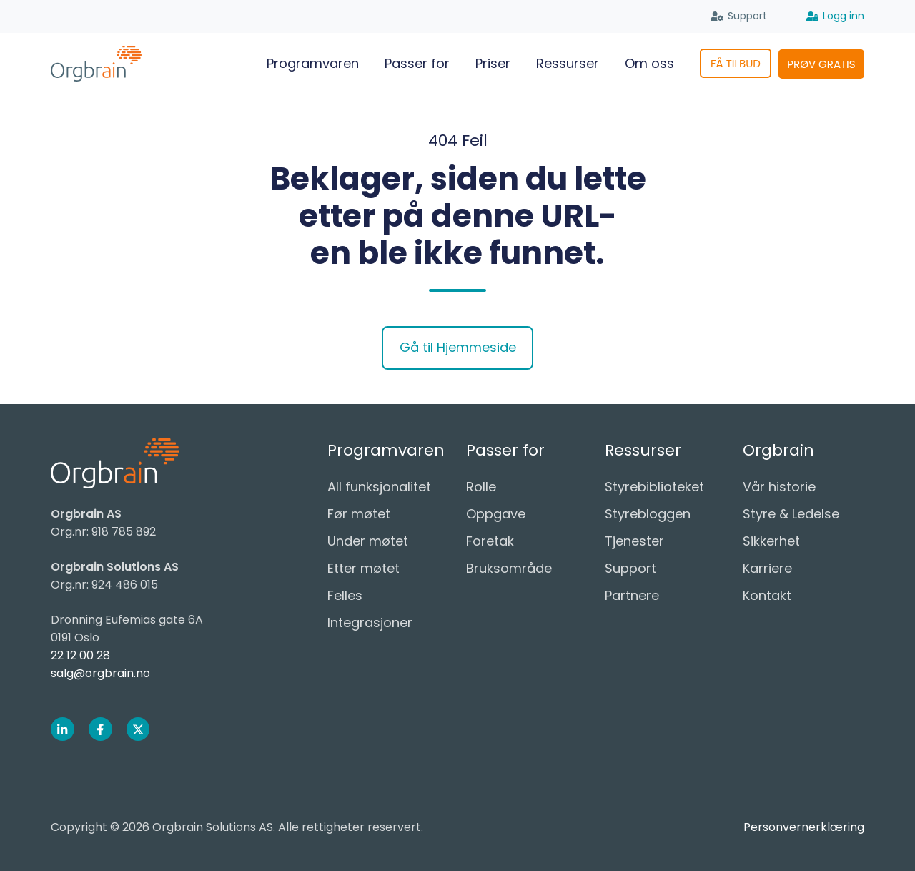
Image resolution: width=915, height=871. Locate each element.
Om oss (649, 63)
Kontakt (767, 595)
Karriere (767, 568)
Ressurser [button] (567, 63)
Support (739, 16)
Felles (344, 595)
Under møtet (367, 541)
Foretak (490, 541)
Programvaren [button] (313, 63)
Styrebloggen (648, 514)
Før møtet (358, 514)
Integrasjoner (369, 622)
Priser (492, 63)
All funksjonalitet (379, 487)
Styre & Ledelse (791, 514)
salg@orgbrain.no (100, 673)
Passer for (417, 63)
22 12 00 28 (80, 655)
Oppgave (495, 514)
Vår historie (779, 487)
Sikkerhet (771, 541)
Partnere (632, 595)
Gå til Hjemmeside (458, 347)
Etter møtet (363, 568)
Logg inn (835, 16)
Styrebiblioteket (654, 487)
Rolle (481, 487)
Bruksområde (509, 568)
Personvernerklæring (803, 827)
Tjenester (634, 541)
